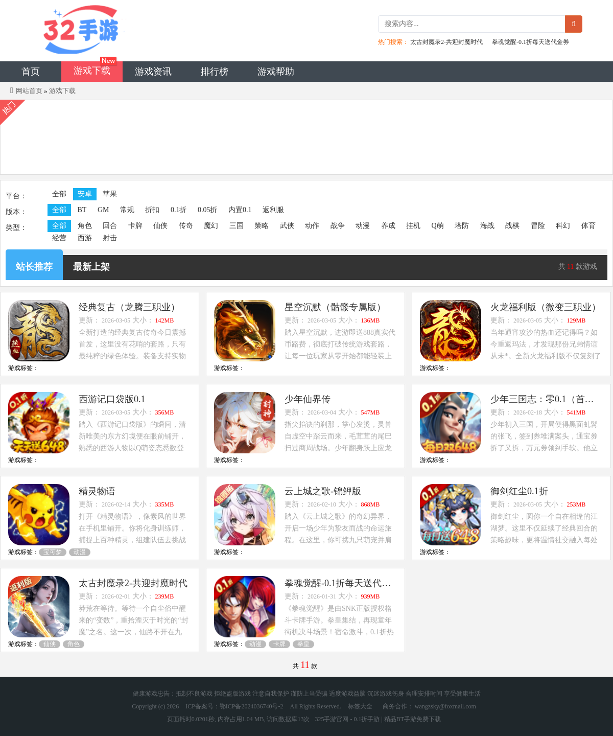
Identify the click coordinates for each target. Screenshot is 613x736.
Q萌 (438, 225)
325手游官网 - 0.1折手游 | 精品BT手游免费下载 (378, 719)
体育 (588, 225)
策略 (261, 225)
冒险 (538, 225)
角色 (85, 225)
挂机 (413, 225)
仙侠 (160, 225)
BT (82, 210)
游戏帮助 (275, 71)
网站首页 (29, 91)
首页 (30, 71)
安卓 (85, 194)
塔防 (462, 225)
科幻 (563, 225)
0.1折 (179, 210)
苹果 (110, 194)
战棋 (512, 225)
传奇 (186, 225)
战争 (338, 225)
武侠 (287, 225)
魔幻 (211, 225)
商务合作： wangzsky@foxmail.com (429, 706)
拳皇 (303, 644)
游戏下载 (92, 70)
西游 (85, 238)
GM (103, 210)
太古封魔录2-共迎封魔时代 (446, 41)
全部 (59, 194)
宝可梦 (52, 552)
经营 (59, 238)
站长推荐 (34, 267)
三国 (236, 225)
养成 (388, 225)
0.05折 (208, 210)
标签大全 (360, 706)
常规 (127, 210)
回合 (110, 225)
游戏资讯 (153, 71)
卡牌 (135, 225)
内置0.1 (240, 210)
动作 (312, 225)
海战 (487, 225)
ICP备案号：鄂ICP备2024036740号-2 (234, 706)
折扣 (152, 210)
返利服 (273, 210)
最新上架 (91, 267)
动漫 (363, 225)
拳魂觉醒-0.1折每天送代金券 (530, 41)
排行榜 (214, 71)
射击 (110, 238)
